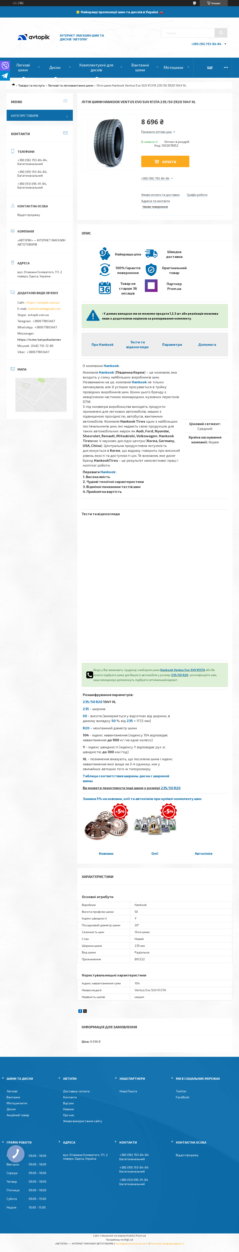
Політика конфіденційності (167, 1243)
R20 (86, 728)
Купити (169, 162)
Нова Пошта (128, 1091)
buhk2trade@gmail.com (44, 308)
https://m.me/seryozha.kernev (39, 339)
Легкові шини (23, 67)
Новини (68, 1109)
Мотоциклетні (17, 1103)
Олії (154, 853)
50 (85, 716)
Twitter (181, 1091)
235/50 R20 (179, 675)
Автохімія (203, 853)
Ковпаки (106, 853)
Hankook (111, 365)
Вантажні (13, 1097)
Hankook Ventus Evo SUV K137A (182, 670)
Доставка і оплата (76, 1091)
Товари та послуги (31, 85)
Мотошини (173, 67)
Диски (54, 67)
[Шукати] (221, 32)
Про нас (68, 1115)
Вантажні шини (140, 67)
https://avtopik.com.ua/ (43, 302)
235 (86, 709)
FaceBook (182, 1097)
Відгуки (68, 1103)
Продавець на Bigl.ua (119, 1239)
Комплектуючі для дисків (96, 67)
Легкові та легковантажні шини (70, 85)
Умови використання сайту (82, 1121)
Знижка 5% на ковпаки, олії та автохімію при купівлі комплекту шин (142, 798)
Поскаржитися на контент (131, 1243)
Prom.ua (141, 1235)
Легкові (12, 1091)
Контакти (70, 1097)
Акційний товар (18, 1115)
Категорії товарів (24, 115)
